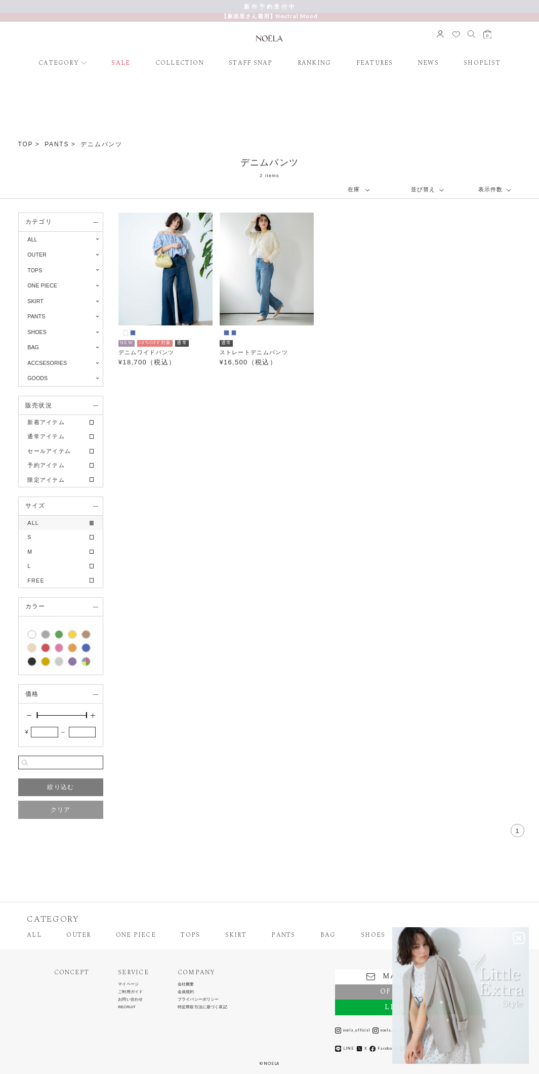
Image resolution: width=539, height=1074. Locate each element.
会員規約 (186, 992)
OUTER (78, 935)
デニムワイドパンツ (146, 352)
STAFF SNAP (250, 63)
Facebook (383, 1049)
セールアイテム (49, 451)
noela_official (352, 1030)
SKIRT (235, 935)
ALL (32, 239)
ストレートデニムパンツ (254, 352)
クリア (61, 809)
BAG (328, 935)
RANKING (314, 63)
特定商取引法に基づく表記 (202, 1007)
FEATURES (374, 63)
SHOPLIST (482, 63)
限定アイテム (46, 480)
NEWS (428, 63)
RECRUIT (127, 1007)
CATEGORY (58, 63)
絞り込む (60, 787)
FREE (36, 580)
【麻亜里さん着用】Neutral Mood (269, 16)
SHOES (373, 935)
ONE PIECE (136, 935)
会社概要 (186, 984)
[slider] (36, 715)
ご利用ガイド (130, 992)
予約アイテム (46, 465)
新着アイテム (46, 422)
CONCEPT (72, 973)
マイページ (128, 984)
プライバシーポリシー (198, 1000)
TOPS (190, 935)
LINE (344, 1049)
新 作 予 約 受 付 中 (269, 6)
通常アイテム (46, 436)
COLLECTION (179, 63)
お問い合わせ (130, 1000)
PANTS (57, 144)
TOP (25, 144)
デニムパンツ (101, 144)
